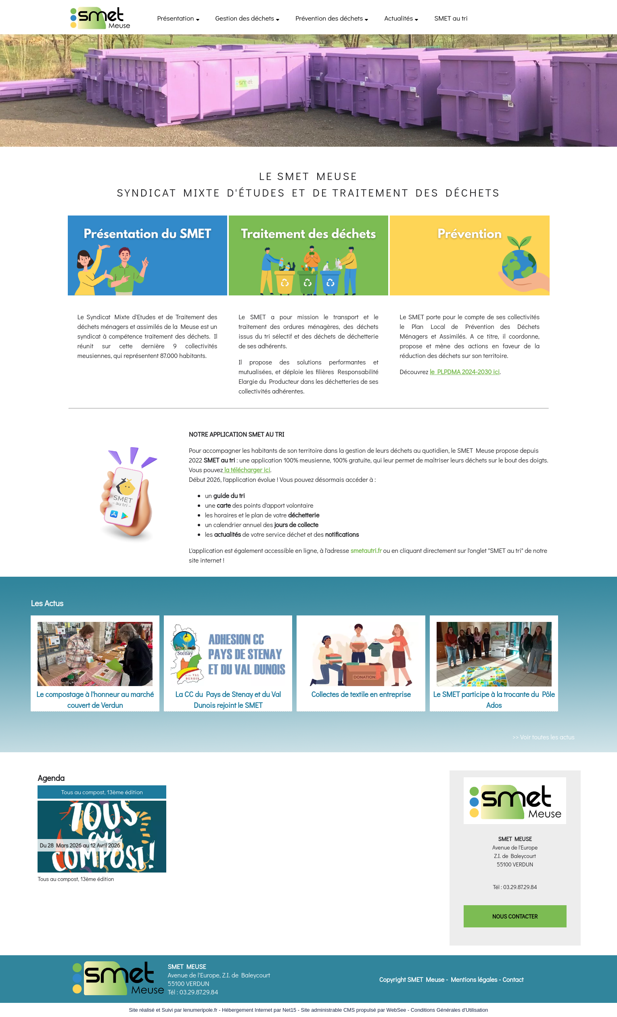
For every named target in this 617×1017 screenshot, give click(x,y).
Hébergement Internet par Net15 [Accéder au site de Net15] (259, 1010)
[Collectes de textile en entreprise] (361, 652)
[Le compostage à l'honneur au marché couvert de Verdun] (95, 652)
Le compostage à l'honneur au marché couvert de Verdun (95, 699)
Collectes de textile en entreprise (361, 694)
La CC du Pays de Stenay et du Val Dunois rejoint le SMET (228, 699)
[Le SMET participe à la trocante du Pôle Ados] (494, 652)
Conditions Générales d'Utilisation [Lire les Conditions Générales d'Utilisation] (449, 1010)
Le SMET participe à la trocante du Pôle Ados (493, 699)
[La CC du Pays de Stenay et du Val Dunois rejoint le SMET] (228, 652)
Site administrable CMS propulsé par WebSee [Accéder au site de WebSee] (353, 1010)
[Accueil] (100, 17)
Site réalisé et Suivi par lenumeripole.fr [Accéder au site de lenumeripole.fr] (173, 1010)
